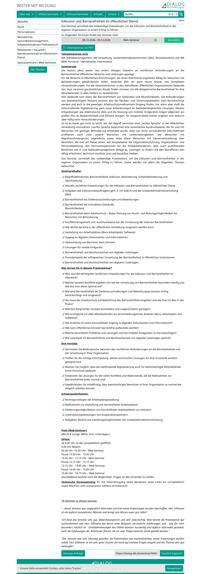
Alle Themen (37, 69)
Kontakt (98, 14)
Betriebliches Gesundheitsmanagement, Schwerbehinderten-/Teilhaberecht (37, 40)
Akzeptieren (174, 568)
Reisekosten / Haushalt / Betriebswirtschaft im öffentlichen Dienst (37, 53)
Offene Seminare (50, 14)
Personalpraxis (26, 32)
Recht (20, 26)
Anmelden (174, 40)
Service (113, 14)
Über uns (26, 14)
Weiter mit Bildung (36, 5)
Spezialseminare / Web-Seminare (36, 62)
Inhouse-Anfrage (73, 553)
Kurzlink (172, 553)
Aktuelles (22, 21)
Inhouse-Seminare (77, 14)
